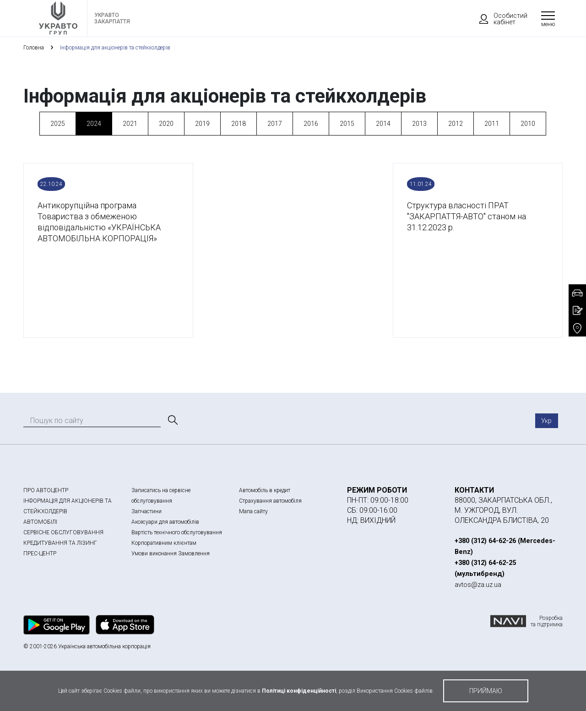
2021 (130, 123)
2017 (274, 123)
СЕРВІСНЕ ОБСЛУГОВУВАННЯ (63, 532)
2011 (491, 123)
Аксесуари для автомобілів (165, 522)
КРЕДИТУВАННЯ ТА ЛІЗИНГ (60, 543)
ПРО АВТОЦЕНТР (45, 490)
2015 (347, 123)
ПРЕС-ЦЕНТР (39, 553)
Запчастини (146, 511)
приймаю (485, 691)
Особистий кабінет (499, 18)
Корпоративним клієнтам (163, 543)
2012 (455, 123)
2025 (57, 123)
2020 (166, 123)
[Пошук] (172, 420)
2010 (528, 123)
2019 (202, 123)
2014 (383, 123)
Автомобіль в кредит (264, 490)
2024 (94, 123)
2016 (311, 123)
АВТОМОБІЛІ (40, 522)
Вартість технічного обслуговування (176, 532)
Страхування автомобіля (270, 501)
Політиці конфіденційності (299, 691)
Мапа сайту (253, 511)
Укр (546, 420)
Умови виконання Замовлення (170, 553)
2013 (419, 123)
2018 (238, 123)
